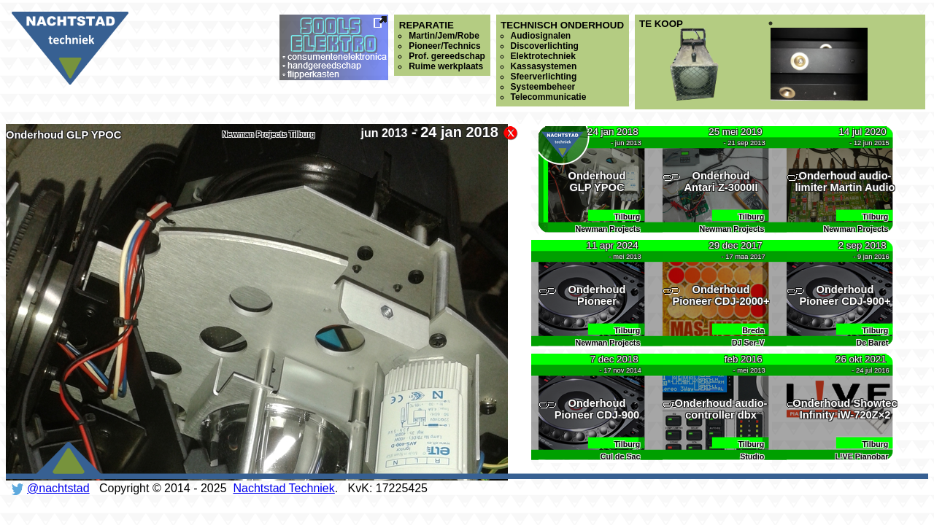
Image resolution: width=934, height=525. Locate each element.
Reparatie (442, 45)
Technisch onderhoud (562, 61)
